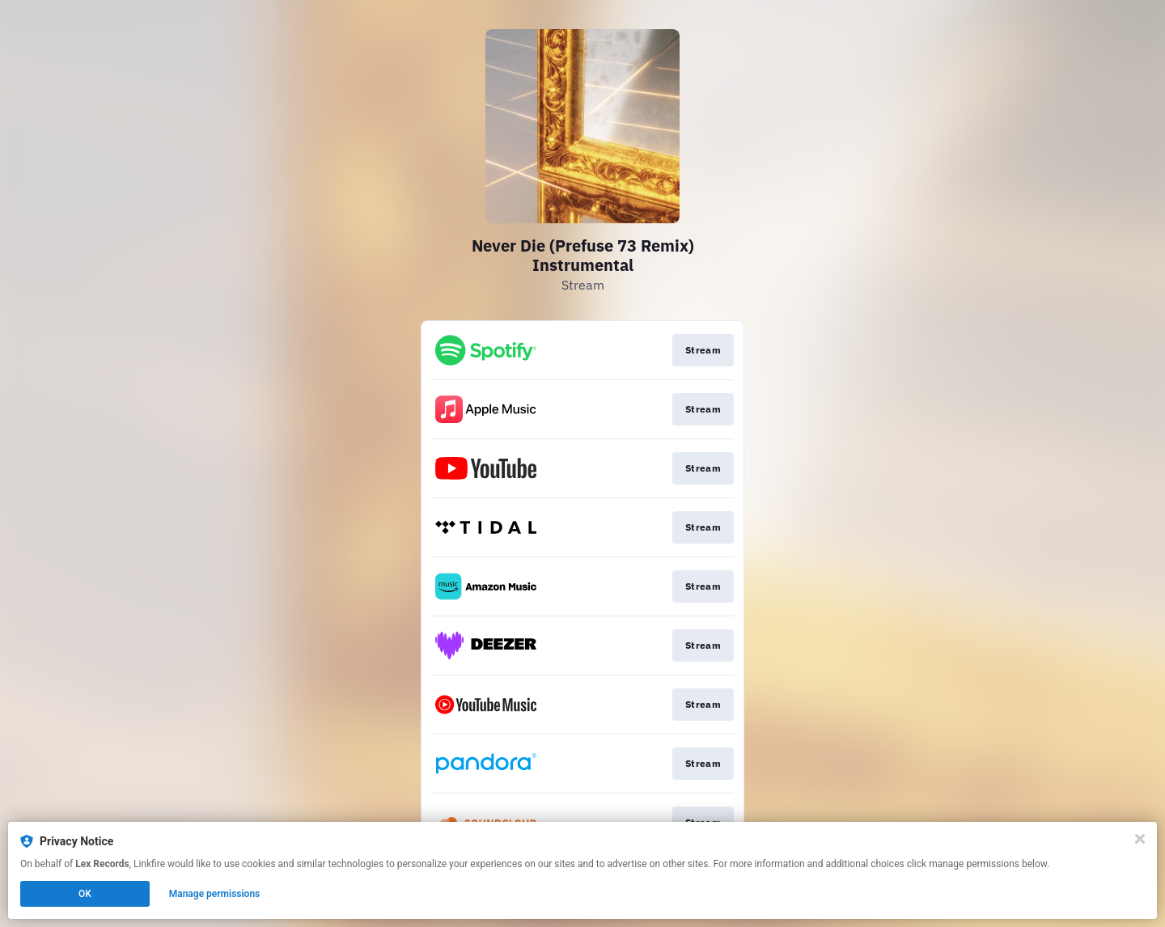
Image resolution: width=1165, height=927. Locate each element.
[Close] (1140, 839)
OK (84, 893)
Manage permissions (215, 893)
